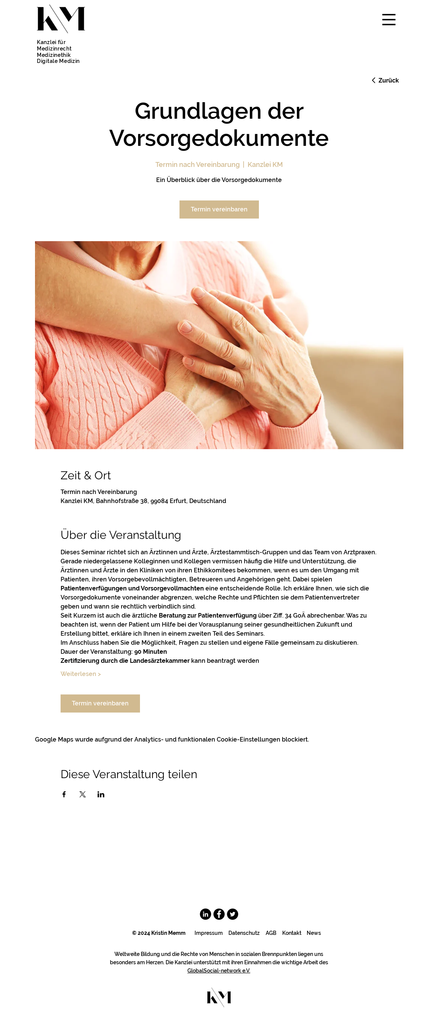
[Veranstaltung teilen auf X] (82, 794)
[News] (313, 933)
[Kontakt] (292, 933)
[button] (388, 19)
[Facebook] (219, 914)
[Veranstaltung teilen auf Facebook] (64, 794)
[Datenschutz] (244, 933)
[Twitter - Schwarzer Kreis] (232, 914)
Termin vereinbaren (219, 209)
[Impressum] (208, 933)
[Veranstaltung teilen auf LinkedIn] (101, 794)
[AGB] (270, 933)
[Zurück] (384, 80)
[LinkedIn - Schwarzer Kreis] (205, 914)
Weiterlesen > (81, 673)
